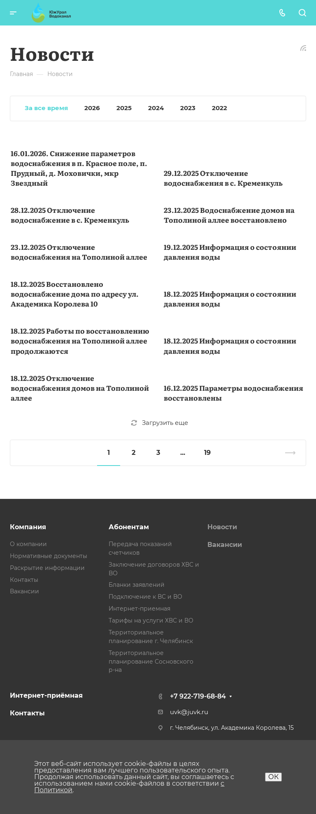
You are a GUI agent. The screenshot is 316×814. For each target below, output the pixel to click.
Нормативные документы (48, 556)
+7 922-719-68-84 (198, 696)
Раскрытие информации (47, 568)
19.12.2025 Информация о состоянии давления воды (230, 252)
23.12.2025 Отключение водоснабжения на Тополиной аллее (79, 252)
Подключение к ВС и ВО (145, 596)
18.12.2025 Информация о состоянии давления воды (230, 298)
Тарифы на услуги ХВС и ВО (151, 620)
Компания (28, 527)
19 (207, 453)
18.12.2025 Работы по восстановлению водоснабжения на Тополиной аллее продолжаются (80, 340)
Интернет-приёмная (46, 695)
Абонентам (129, 527)
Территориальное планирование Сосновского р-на (151, 661)
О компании (28, 544)
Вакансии (24, 591)
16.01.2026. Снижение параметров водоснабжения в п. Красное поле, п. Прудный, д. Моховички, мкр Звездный (79, 168)
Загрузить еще (159, 423)
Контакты (24, 579)
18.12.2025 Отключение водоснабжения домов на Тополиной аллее (80, 388)
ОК (273, 777)
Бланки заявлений (137, 584)
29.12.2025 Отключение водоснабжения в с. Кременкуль (223, 178)
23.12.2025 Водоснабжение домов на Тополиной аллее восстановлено (229, 215)
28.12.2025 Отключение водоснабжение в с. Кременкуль (70, 215)
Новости (222, 527)
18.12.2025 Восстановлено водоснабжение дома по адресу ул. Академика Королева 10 (75, 294)
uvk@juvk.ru (189, 712)
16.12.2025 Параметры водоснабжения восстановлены (233, 393)
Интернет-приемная (139, 608)
